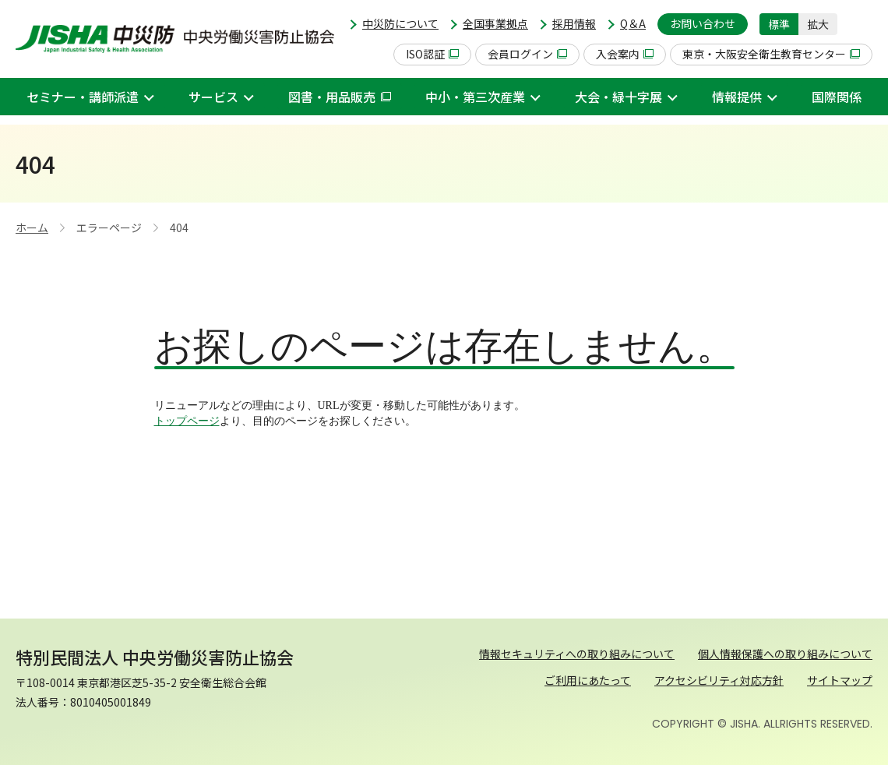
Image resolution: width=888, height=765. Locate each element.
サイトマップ (839, 680)
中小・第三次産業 (475, 96)
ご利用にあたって (587, 680)
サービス (213, 96)
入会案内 (625, 54)
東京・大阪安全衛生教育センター (771, 54)
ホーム (32, 227)
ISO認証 (432, 54)
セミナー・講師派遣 (82, 96)
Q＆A (633, 23)
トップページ (187, 421)
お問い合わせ (702, 23)
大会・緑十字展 (618, 96)
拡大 (818, 24)
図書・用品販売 (339, 96)
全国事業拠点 (495, 23)
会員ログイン (527, 54)
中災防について (400, 23)
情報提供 (737, 96)
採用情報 (574, 23)
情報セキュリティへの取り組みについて (577, 653)
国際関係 (837, 96)
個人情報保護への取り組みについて (785, 653)
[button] (860, 24)
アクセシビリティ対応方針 (719, 680)
